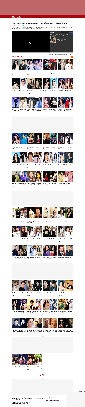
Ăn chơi (59, 16)
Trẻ (41, 16)
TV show (30, 16)
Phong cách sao (39, 19)
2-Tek (52, 16)
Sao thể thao (33, 19)
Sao (22, 16)
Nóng (19, 16)
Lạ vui (44, 16)
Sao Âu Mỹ (28, 19)
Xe (55, 16)
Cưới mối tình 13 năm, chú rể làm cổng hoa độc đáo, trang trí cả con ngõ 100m (61, 35)
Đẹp (38, 16)
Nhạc (35, 16)
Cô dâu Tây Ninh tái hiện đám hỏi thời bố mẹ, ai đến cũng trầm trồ (60, 40)
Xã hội (64, 16)
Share (71, 32)
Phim (26, 16)
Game (49, 16)
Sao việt (23, 19)
